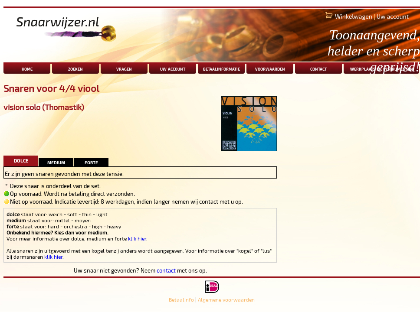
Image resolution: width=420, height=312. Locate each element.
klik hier (137, 238)
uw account (172, 68)
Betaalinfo (181, 299)
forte (91, 162)
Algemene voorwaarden (226, 299)
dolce (21, 160)
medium (56, 162)
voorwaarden (270, 68)
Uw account (393, 16)
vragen (124, 68)
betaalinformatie (221, 68)
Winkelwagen (353, 16)
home (27, 68)
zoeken (75, 68)
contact (166, 270)
